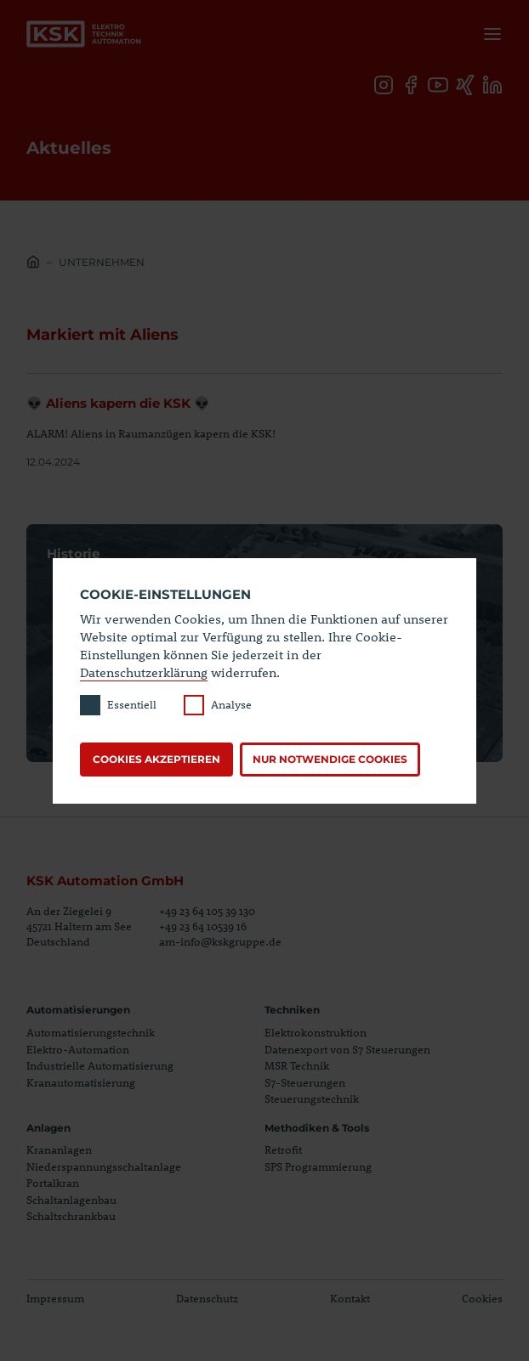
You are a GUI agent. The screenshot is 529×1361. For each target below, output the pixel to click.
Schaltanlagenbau (71, 1199)
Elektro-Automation (77, 1049)
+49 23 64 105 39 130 (207, 910)
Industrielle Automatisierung (99, 1065)
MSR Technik (296, 1065)
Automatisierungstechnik (90, 1032)
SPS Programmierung (318, 1166)
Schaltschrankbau (71, 1215)
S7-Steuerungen (304, 1082)
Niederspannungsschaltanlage (103, 1166)
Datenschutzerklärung (144, 672)
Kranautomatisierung (80, 1082)
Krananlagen (59, 1149)
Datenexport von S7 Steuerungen (347, 1049)
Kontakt (350, 1298)
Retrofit (283, 1149)
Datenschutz (207, 1298)
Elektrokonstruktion (315, 1032)
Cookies (482, 1298)
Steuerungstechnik (311, 1098)
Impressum (55, 1298)
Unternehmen (102, 262)
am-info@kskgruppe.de (220, 941)
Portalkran (52, 1182)
